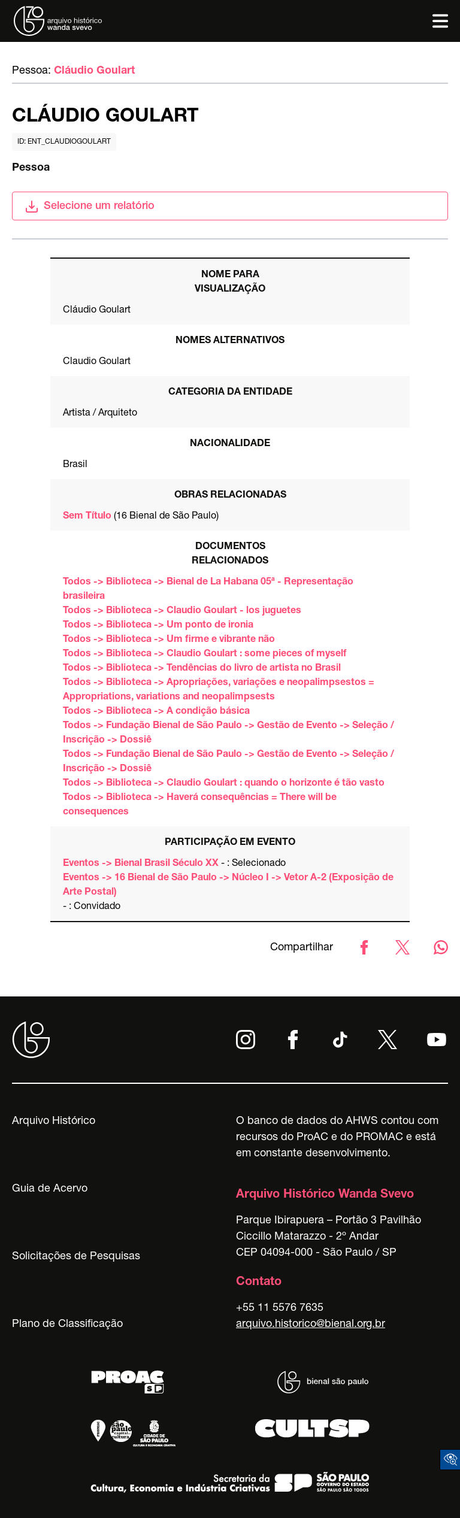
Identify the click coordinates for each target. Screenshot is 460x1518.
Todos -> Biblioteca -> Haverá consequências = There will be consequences (200, 805)
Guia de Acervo (49, 1189)
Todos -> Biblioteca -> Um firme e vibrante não (169, 640)
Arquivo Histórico (53, 1121)
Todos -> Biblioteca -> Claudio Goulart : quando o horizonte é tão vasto (224, 784)
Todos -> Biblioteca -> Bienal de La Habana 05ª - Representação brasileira (208, 590)
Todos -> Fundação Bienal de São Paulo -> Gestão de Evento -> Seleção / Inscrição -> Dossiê (228, 734)
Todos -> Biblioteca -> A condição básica (156, 712)
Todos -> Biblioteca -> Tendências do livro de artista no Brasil (202, 669)
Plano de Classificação (67, 1324)
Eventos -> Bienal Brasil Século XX (141, 864)
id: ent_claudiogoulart (64, 142)
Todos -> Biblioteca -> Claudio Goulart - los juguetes (182, 611)
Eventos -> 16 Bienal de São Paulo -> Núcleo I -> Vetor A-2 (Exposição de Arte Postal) (228, 886)
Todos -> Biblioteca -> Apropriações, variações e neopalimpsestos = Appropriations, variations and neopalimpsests (218, 690)
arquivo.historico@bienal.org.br (310, 1324)
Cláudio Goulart (94, 71)
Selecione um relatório (90, 206)
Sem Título (87, 517)
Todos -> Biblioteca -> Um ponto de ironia (158, 626)
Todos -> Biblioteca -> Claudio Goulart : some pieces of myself (204, 654)
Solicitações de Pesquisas (76, 1257)
